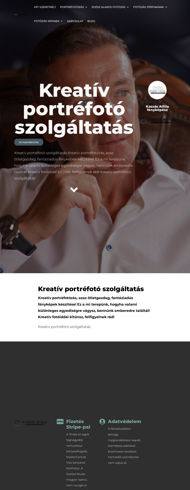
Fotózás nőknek (46, 21)
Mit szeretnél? (45, 7)
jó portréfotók (29, 142)
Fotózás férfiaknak (148, 7)
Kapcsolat (75, 21)
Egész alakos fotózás (108, 7)
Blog (91, 21)
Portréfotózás (72, 7)
